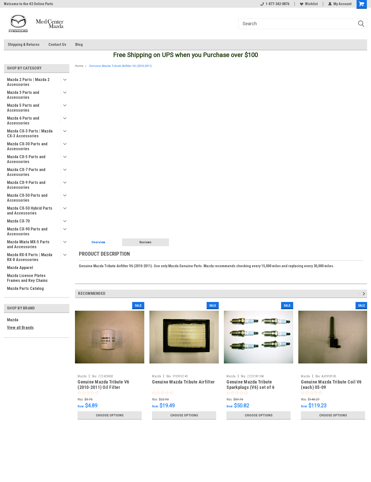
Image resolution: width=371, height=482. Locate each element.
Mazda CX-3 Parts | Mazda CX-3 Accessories (30, 133)
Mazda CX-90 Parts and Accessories (27, 231)
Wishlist (309, 4)
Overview (98, 242)
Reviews (145, 242)
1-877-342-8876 (274, 4)
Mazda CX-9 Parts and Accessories (26, 185)
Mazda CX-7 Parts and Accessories (26, 172)
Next (365, 294)
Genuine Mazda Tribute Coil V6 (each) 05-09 (331, 384)
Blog (79, 44)
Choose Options (110, 415)
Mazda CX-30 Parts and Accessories (27, 146)
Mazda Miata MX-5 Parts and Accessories (28, 244)
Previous (360, 294)
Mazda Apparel (20, 267)
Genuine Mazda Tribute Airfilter (183, 382)
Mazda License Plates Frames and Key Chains (27, 278)
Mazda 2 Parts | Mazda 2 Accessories (28, 82)
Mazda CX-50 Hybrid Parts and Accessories (29, 211)
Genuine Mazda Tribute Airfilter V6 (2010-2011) (120, 66)
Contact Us (57, 44)
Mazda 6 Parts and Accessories (23, 121)
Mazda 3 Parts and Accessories (23, 95)
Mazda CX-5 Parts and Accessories (26, 159)
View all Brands (20, 327)
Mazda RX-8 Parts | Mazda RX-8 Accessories (29, 257)
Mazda (12, 319)
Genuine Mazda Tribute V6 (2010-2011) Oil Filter (103, 384)
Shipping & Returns (23, 44)
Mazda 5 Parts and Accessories (23, 108)
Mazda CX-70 (18, 221)
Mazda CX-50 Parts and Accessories (27, 198)
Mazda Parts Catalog (25, 288)
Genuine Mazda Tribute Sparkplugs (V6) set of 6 (250, 384)
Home (79, 66)
